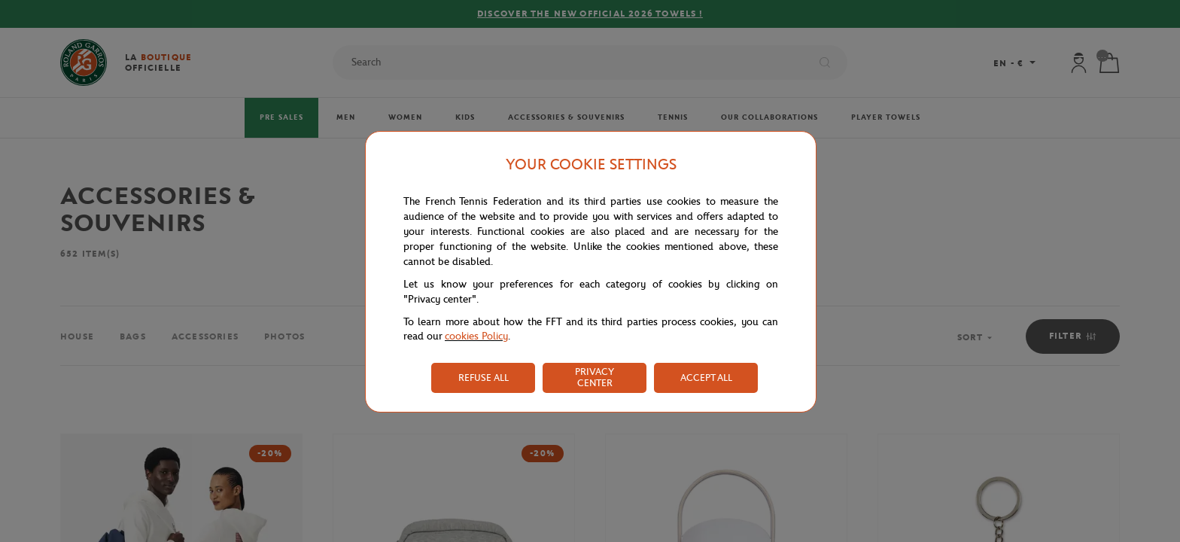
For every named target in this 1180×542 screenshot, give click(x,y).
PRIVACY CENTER (594, 377)
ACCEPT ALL (706, 377)
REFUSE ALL (483, 377)
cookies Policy (476, 336)
